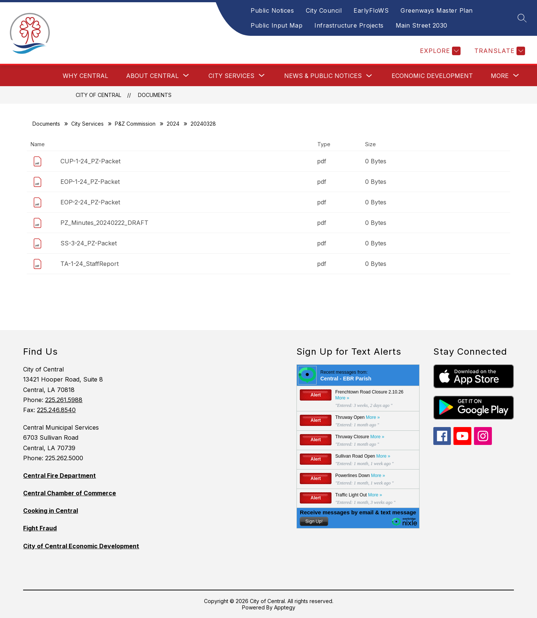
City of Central (98, 95)
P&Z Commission (135, 123)
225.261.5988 (63, 400)
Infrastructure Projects (349, 25)
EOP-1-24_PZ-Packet (90, 181)
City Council (324, 10)
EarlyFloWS (371, 10)
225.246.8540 (56, 410)
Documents (155, 95)
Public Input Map (276, 25)
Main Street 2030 (422, 25)
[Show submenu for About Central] (152, 75)
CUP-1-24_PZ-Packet (90, 161)
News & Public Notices (323, 75)
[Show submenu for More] (500, 75)
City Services (87, 123)
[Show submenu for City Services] (231, 75)
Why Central (85, 75)
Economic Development (432, 75)
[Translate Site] (498, 51)
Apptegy (284, 607)
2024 (173, 123)
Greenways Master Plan (437, 10)
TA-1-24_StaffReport (89, 263)
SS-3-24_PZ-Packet (88, 243)
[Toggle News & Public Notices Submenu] (369, 76)
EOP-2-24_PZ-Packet (90, 202)
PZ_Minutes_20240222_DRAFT (104, 222)
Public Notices (272, 10)
